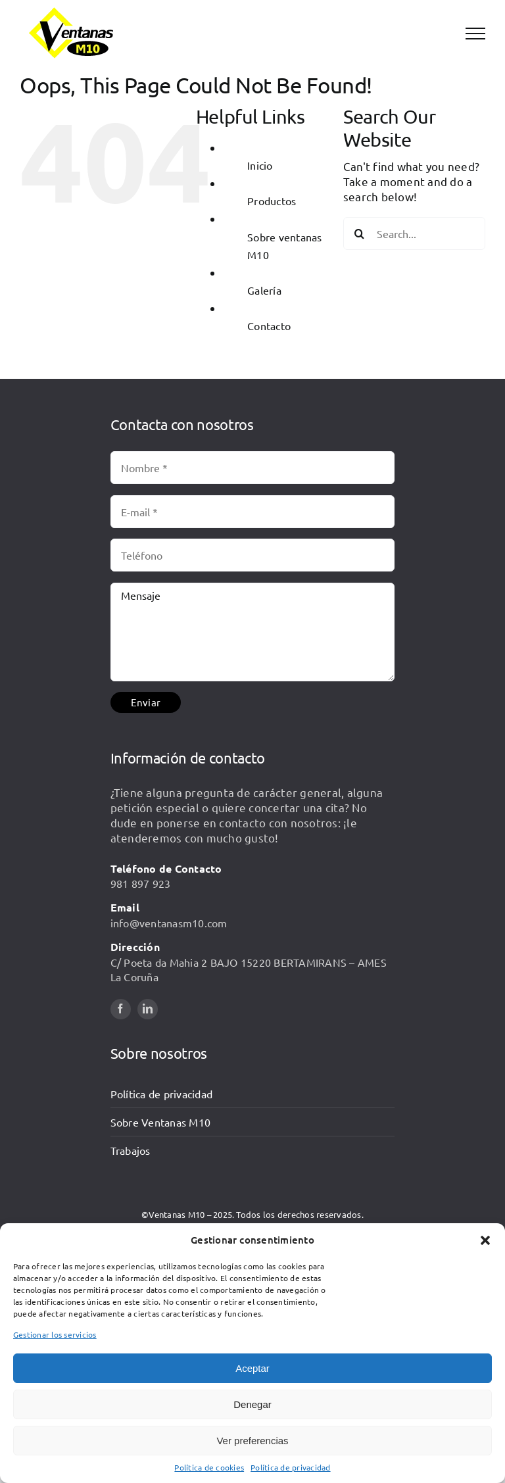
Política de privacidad (290, 1467)
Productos (271, 200)
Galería (264, 290)
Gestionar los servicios (55, 1334)
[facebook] (120, 1009)
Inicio (260, 165)
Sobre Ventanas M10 (160, 1122)
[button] (485, 1240)
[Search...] (414, 233)
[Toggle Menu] (475, 33)
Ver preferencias (252, 1440)
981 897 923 (140, 883)
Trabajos (130, 1150)
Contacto (269, 325)
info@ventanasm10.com (169, 922)
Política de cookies (209, 1467)
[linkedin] (147, 1009)
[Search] (359, 233)
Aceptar (252, 1368)
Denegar (252, 1404)
